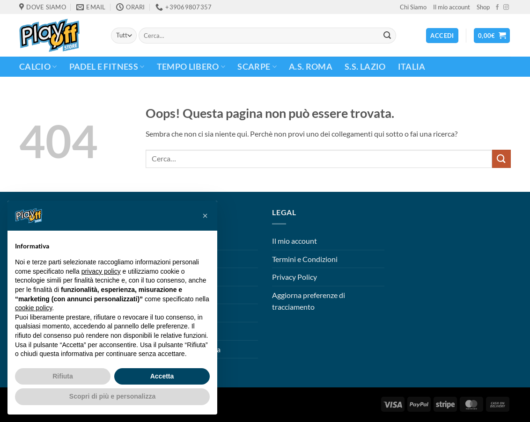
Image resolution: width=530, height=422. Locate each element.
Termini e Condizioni (305, 259)
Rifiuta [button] (62, 376)
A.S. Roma (310, 67)
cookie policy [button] (33, 308)
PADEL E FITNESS (107, 67)
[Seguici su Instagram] (506, 7)
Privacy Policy (294, 276)
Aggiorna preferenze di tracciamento (308, 301)
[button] (492, 36)
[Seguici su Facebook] (497, 7)
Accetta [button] (162, 376)
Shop (483, 7)
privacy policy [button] (101, 271)
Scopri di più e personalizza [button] (112, 396)
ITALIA (412, 67)
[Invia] (387, 36)
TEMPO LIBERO (191, 67)
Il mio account (451, 7)
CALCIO (38, 67)
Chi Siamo (413, 7)
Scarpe (257, 67)
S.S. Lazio (365, 67)
